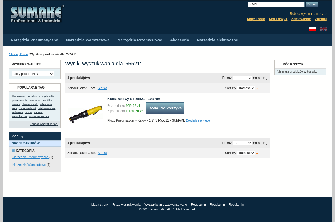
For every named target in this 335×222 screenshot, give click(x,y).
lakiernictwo (35, 100)
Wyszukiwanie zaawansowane (165, 204)
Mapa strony (100, 204)
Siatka (102, 88)
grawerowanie (19, 100)
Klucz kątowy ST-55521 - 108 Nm (133, 99)
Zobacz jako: (77, 88)
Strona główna (18, 54)
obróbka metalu (30, 104)
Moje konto (256, 19)
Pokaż (227, 78)
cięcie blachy (33, 96)
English (323, 29)
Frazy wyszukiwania (126, 204)
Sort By (230, 88)
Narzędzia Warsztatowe (29, 165)
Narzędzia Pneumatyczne (30, 157)
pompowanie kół (27, 108)
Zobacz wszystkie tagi (44, 124)
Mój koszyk (278, 19)
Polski (312, 29)
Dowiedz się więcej (198, 120)
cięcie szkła (48, 96)
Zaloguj (321, 19)
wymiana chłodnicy (39, 116)
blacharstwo (18, 96)
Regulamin (198, 204)
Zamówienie (301, 19)
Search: (245, 4)
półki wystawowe (46, 108)
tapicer (28, 112)
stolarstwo (17, 112)
